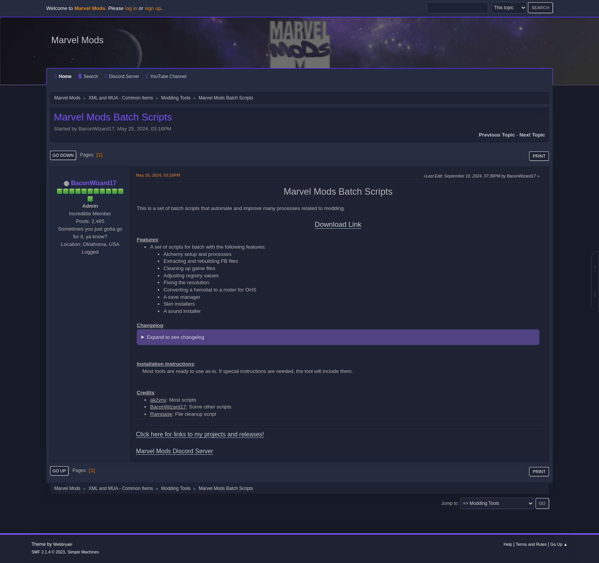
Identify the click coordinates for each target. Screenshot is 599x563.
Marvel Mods (77, 40)
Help (507, 544)
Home (63, 76)
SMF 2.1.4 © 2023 (48, 552)
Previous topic (497, 135)
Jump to (449, 503)
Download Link (338, 224)
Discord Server (122, 76)
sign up (153, 8)
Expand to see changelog (175, 337)
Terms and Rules (531, 544)
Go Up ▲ (559, 544)
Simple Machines (83, 552)
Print (539, 156)
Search (88, 76)
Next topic (532, 135)
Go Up (59, 471)
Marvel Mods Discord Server (174, 451)
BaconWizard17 (94, 183)
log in (131, 8)
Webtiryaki (62, 544)
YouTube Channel (166, 76)
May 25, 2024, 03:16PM (158, 175)
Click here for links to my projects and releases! (200, 434)
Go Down (63, 155)
